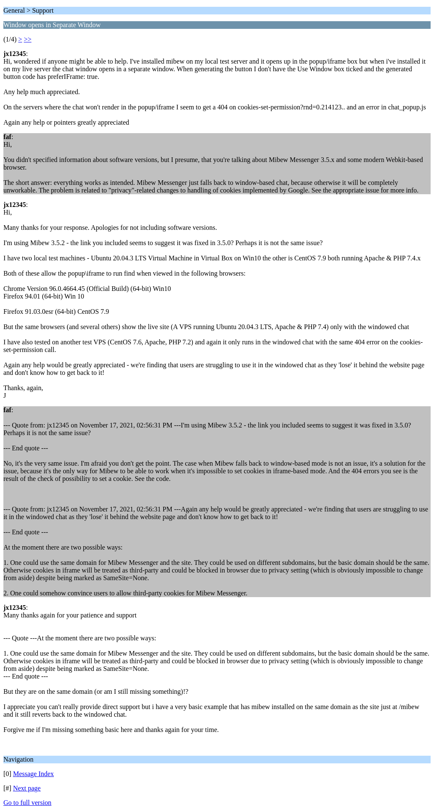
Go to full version (27, 802)
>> (27, 39)
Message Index (33, 773)
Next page (27, 788)
